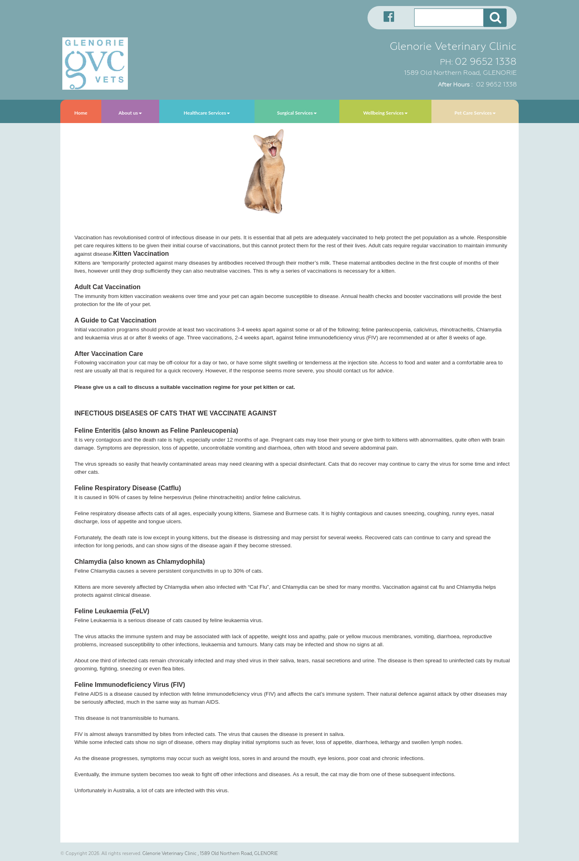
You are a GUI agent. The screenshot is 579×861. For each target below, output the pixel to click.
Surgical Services (297, 113)
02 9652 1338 (486, 61)
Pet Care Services (475, 113)
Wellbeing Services (385, 113)
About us (130, 113)
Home (80, 113)
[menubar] (289, 111)
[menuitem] (80, 111)
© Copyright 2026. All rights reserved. (100, 853)
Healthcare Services (207, 113)
